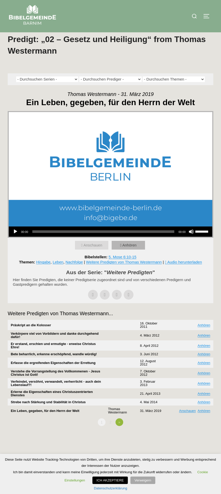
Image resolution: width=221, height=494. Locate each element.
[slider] (103, 242)
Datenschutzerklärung (110, 488)
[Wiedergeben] (15, 241)
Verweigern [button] (142, 480)
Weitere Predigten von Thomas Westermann (124, 272)
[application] (110, 242)
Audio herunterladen (184, 272)
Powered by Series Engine (194, 446)
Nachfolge (74, 272)
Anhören (130, 255)
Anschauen (93, 255)
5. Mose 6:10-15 (122, 267)
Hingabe (43, 272)
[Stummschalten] (191, 241)
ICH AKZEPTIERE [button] (111, 480)
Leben (58, 272)
